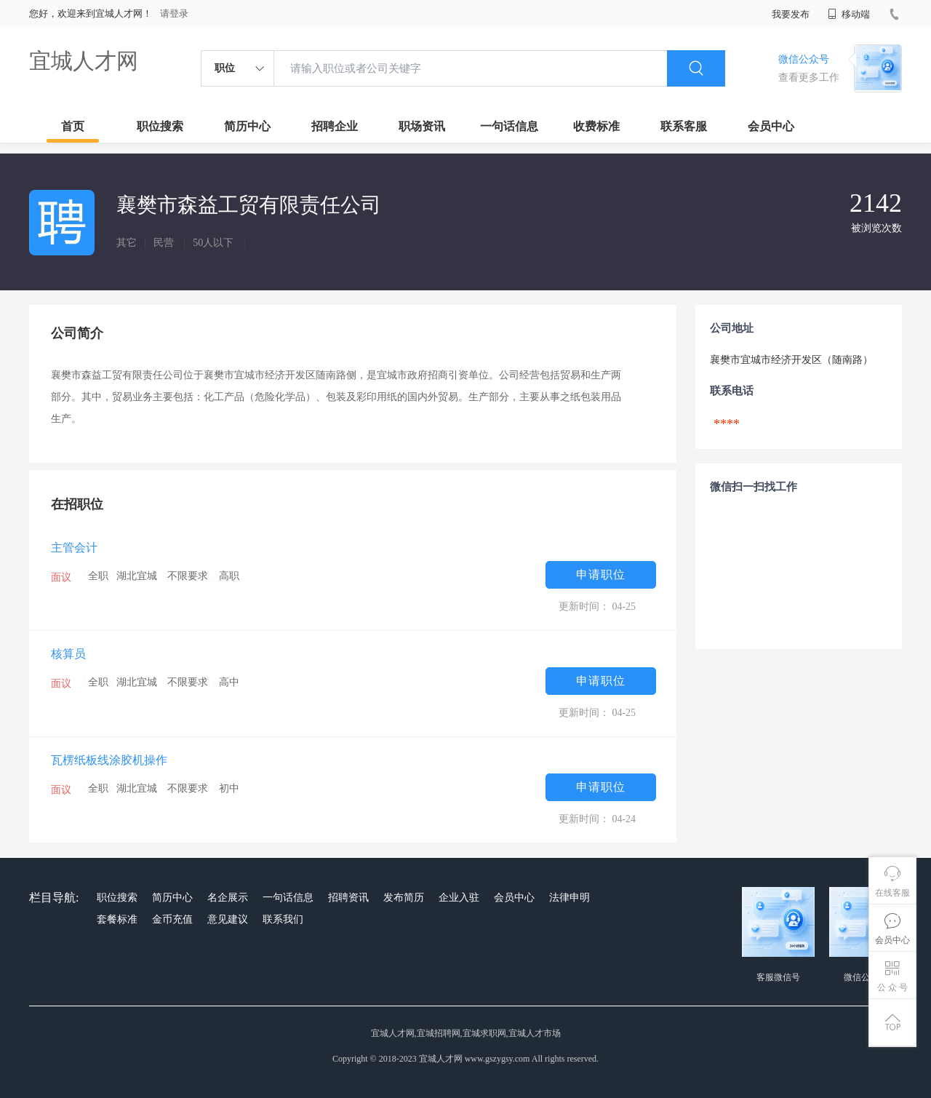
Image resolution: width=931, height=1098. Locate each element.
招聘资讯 (348, 897)
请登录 (174, 13)
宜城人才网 (83, 61)
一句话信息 (509, 126)
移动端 (849, 14)
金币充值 (172, 919)
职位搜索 (160, 126)
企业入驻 (459, 897)
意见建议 (227, 919)
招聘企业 (334, 126)
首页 (72, 126)
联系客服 (683, 126)
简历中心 (247, 126)
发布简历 (403, 897)
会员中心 (771, 126)
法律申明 (569, 897)
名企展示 (227, 897)
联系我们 (283, 919)
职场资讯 (422, 126)
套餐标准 (117, 919)
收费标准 (596, 126)
